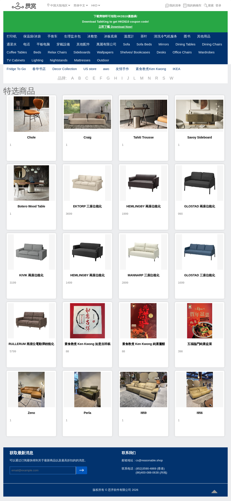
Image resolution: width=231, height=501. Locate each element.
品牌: (62, 78)
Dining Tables (186, 44)
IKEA (176, 69)
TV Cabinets (16, 60)
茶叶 (144, 36)
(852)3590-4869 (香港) (150, 468)
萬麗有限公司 (106, 44)
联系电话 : (129, 468)
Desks (161, 52)
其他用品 (203, 36)
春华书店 (39, 69)
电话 (26, 44)
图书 (187, 36)
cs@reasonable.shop (149, 460)
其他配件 (83, 44)
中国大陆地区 (58, 5)
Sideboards (81, 52)
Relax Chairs (57, 52)
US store (89, 69)
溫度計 (129, 36)
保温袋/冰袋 (32, 36)
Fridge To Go (16, 69)
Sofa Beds (144, 44)
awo (106, 69)
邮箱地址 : (129, 460)
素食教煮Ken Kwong (151, 69)
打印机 (12, 36)
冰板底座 (110, 36)
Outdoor (103, 60)
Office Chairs (182, 52)
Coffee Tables (17, 52)
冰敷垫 (92, 36)
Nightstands (58, 60)
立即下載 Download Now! (115, 26)
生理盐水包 (72, 36)
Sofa (126, 44)
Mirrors (164, 44)
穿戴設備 (63, 44)
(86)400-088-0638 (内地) (151, 472)
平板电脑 (43, 44)
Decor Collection (64, 69)
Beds (37, 52)
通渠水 (12, 44)
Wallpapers (105, 52)
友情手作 (122, 69)
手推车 (52, 36)
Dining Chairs (212, 44)
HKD (95, 5)
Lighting (37, 60)
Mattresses (82, 60)
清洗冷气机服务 (165, 36)
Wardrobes (206, 52)
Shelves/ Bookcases (135, 52)
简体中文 (81, 5)
